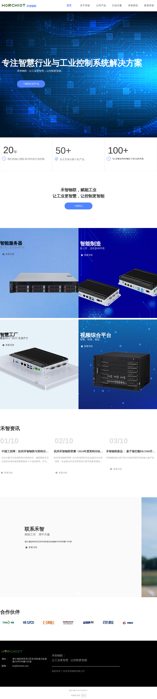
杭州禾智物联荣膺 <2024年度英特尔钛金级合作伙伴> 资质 (78, 452)
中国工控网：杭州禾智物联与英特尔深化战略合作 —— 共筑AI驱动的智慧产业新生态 (26, 452)
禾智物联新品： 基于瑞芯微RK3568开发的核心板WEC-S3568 (130, 452)
